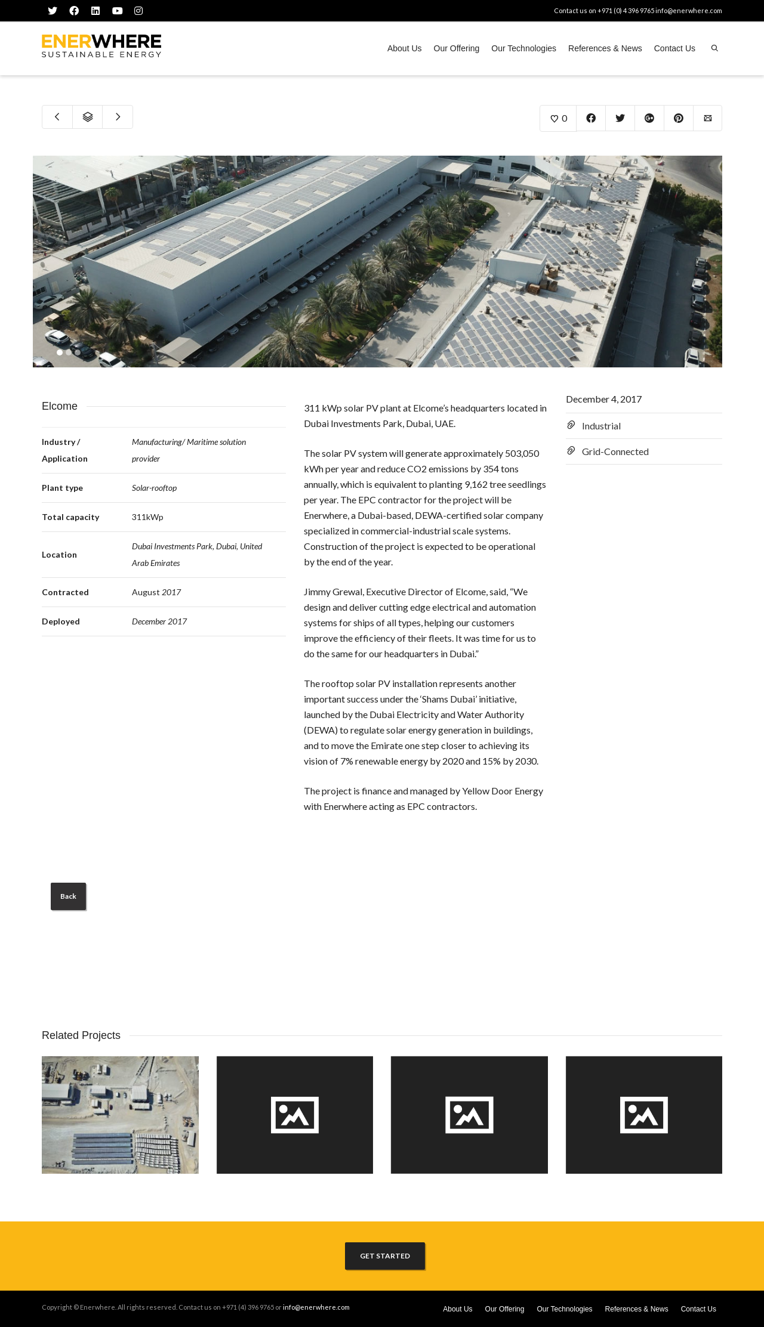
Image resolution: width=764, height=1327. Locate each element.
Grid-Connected (615, 451)
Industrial (601, 425)
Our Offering (457, 48)
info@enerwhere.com (688, 10)
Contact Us (674, 48)
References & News (605, 48)
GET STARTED (385, 1255)
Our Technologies (523, 48)
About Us (404, 48)
